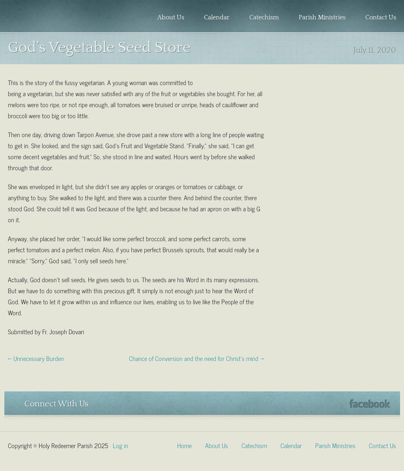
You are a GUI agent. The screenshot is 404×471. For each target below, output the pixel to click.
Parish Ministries (322, 17)
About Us (170, 17)
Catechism (264, 17)
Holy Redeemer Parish (53, 18)
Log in (120, 445)
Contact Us (380, 17)
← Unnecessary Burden (36, 358)
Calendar (217, 17)
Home (184, 445)
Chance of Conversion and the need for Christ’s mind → (196, 358)
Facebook (370, 403)
